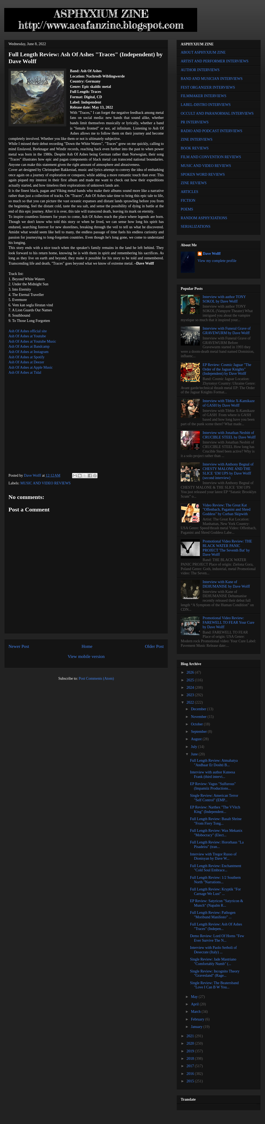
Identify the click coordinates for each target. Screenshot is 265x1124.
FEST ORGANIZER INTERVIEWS (208, 87)
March (196, 1012)
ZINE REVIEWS (194, 183)
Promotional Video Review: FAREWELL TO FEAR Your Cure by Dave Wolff (228, 622)
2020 (191, 1043)
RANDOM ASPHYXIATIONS (204, 218)
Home (87, 646)
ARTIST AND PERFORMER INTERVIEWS (215, 61)
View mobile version (86, 656)
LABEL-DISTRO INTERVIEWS (206, 105)
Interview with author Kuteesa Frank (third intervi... (212, 774)
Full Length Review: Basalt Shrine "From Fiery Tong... (215, 821)
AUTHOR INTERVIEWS (200, 70)
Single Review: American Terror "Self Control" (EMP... (214, 798)
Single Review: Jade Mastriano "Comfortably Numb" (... (213, 961)
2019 (191, 1051)
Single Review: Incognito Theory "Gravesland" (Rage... (215, 973)
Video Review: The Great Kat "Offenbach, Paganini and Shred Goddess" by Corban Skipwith (226, 509)
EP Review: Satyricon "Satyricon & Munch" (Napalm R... (216, 903)
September (199, 732)
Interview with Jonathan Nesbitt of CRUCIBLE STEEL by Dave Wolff (229, 435)
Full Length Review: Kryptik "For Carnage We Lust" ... (215, 891)
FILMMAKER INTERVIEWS (203, 96)
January (197, 1027)
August (196, 739)
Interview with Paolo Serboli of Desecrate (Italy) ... (213, 950)
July (194, 747)
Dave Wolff (212, 254)
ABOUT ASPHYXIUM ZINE (203, 52)
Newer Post (18, 646)
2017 (191, 1066)
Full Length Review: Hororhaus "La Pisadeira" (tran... (217, 844)
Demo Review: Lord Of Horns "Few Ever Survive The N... (217, 938)
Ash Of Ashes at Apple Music (30, 367)
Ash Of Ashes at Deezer (26, 362)
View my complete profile (217, 261)
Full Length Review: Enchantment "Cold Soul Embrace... (215, 868)
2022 (191, 702)
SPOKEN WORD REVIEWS (203, 174)
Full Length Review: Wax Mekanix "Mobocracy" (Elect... (216, 833)
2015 (191, 1081)
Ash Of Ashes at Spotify (26, 357)
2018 (191, 1059)
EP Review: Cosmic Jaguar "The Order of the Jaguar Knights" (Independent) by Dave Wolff (227, 369)
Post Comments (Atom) (96, 679)
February (198, 1019)
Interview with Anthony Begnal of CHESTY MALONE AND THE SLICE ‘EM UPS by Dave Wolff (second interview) (228, 471)
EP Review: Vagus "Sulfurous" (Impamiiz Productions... (213, 786)
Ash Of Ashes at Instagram (28, 352)
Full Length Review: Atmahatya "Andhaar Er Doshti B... (214, 763)
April (195, 1004)
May (194, 997)
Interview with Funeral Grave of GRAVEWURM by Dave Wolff (227, 330)
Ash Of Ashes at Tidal (24, 372)
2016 (191, 1074)
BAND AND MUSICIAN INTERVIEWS (211, 79)
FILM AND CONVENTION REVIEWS (211, 157)
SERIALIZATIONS (195, 227)
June (194, 754)
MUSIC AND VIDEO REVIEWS (45, 483)
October (197, 724)
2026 (191, 672)
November (199, 717)
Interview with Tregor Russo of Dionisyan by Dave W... (213, 856)
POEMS (187, 209)
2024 (191, 688)
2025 (191, 680)
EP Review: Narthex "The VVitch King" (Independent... (215, 809)
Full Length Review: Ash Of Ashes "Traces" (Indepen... (216, 926)
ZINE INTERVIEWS (197, 139)
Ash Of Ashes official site (27, 331)
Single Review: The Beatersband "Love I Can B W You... (214, 985)
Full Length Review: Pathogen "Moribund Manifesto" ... (212, 915)
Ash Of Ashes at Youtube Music (32, 341)
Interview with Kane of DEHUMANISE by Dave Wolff (226, 584)
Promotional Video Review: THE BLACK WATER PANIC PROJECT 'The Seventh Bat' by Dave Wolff (227, 548)
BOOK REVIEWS (195, 148)
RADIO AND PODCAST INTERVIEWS (211, 131)
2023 (191, 695)
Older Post (154, 646)
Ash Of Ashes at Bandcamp (29, 346)
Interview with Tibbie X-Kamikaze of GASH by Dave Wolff (229, 403)
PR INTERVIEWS (195, 122)
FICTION (188, 201)
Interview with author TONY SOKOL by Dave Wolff (224, 299)
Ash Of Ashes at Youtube (27, 336)
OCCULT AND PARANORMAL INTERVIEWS (217, 113)
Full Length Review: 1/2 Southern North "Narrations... (215, 880)
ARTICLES (189, 192)
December (199, 709)
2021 (191, 1036)
